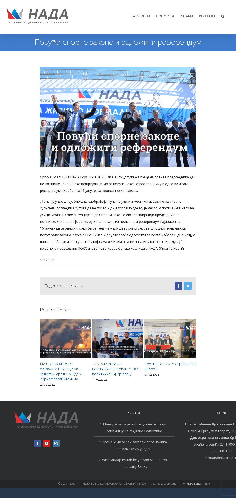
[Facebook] (37, 443)
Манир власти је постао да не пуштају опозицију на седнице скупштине (134, 427)
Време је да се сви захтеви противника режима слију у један (134, 445)
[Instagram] (56, 443)
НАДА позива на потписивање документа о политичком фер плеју (115, 369)
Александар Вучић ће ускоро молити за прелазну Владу (134, 463)
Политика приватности (196, 483)
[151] (118, 117)
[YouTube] (46, 443)
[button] (222, 16)
